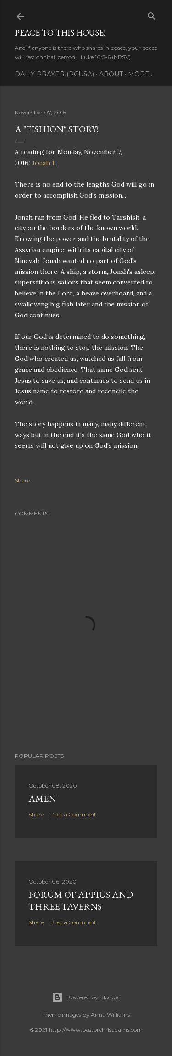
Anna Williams (110, 1014)
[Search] (151, 14)
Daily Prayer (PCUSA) (54, 74)
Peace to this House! (60, 32)
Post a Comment (73, 814)
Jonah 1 (43, 163)
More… (141, 74)
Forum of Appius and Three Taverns (80, 900)
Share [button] (22, 480)
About (111, 74)
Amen (42, 798)
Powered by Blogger (86, 997)
